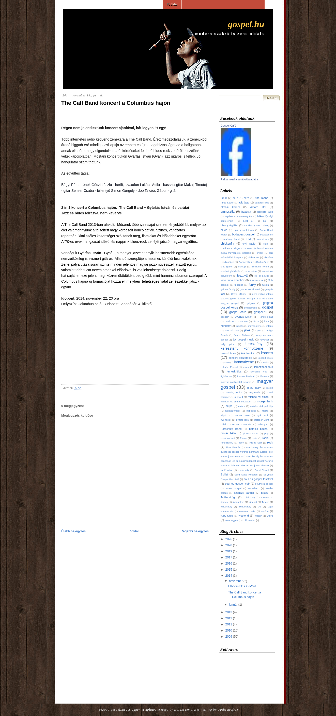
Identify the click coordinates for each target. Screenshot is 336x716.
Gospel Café (228, 125)
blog (267, 225)
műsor (241, 406)
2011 (228, 624)
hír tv (256, 321)
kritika (266, 362)
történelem (238, 502)
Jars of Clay (232, 330)
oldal (223, 424)
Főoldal (172, 4)
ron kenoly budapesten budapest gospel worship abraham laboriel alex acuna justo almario (247, 452)
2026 (228, 539)
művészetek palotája (261, 406)
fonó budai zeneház (233, 280)
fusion (265, 284)
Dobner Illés (245, 262)
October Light (261, 419)
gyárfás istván (243, 316)
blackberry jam (251, 225)
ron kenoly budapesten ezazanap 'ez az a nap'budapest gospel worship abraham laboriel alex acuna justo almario (247, 461)
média (269, 387)
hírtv (266, 321)
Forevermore (257, 280)
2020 (246, 198)
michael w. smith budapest (236, 401)
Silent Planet (261, 470)
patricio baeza (258, 428)
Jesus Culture (242, 335)
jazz (259, 330)
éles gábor (227, 266)
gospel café (237, 312)
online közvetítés (242, 424)
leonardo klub (258, 371)
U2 (259, 506)
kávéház (264, 339)
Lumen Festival (245, 376)
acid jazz (243, 202)
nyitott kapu (242, 419)
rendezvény (227, 442)
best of (248, 220)
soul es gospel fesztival (258, 479)
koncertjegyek (265, 357)
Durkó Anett (262, 262)
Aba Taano (261, 197)
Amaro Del (258, 207)
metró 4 (238, 397)
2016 (228, 563)
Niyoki (224, 415)
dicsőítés (229, 262)
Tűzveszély (245, 506)
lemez (246, 367)
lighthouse (226, 376)
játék (247, 330)
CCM (248, 239)
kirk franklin (248, 353)
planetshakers (250, 433)
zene (270, 515)
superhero (253, 488)
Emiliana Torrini (260, 266)
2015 (228, 569)
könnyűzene (244, 362)
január (233, 604)
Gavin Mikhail (238, 294)
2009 (224, 197)
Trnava (265, 502)
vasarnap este (247, 511)
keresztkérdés (228, 353)
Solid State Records (245, 474)
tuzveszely (226, 506)
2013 (228, 612)
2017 (228, 557)
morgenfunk (265, 401)
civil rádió (248, 243)
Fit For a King (261, 275)
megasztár (254, 392)
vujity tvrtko (227, 515)
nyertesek (226, 419)
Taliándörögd (228, 497)
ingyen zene (255, 326)
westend (244, 515)
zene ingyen (231, 520)
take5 (264, 492)
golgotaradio (250, 307)
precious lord (228, 438)
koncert (267, 353)
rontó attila (227, 470)
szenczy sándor (244, 492)
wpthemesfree (228, 709)
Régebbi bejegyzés (194, 531)
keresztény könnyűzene (242, 348)
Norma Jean (242, 415)
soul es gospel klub (237, 483)
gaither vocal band (250, 289)
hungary (226, 325)
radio (254, 438)
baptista (246, 211)
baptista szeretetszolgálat (238, 216)
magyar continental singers (236, 382)
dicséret (268, 257)
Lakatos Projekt (229, 367)
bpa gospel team (244, 230)
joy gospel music (243, 339)
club (265, 243)
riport (241, 442)
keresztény (254, 344)
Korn (227, 362)
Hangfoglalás (266, 316)
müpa (229, 405)
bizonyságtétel (229, 225)
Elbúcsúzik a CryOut (242, 586)
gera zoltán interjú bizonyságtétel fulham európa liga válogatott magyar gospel (247, 298)
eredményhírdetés (230, 271)
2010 (228, 630)
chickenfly (227, 243)
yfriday (258, 515)
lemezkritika (234, 371)
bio (265, 220)
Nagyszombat (232, 410)
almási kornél (230, 207)
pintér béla (228, 433)
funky (252, 284)
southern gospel (264, 483)
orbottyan (263, 424)
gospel (267, 307)
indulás (239, 326)
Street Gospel (233, 488)
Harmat (244, 321)
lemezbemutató (263, 366)
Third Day (249, 497)
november (235, 581)
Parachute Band (231, 428)
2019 (235, 198)
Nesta (265, 410)
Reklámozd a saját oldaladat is (239, 179)
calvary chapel (232, 239)
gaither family (228, 289)
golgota (251, 303)
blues (224, 229)
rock (270, 442)
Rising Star (255, 442)
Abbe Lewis (227, 202)
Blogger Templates (142, 709)
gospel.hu (246, 24)
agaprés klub (262, 202)
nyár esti (262, 415)
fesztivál (242, 275)
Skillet (224, 474)
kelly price (227, 344)
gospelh (225, 316)
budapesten (266, 234)
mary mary (254, 387)
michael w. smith (258, 396)
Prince (243, 438)
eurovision (251, 271)
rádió (265, 437)
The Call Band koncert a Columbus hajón (115, 103)
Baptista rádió (265, 211)
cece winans (262, 239)
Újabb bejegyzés (73, 531)
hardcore (229, 321)
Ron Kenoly (233, 447)
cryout (260, 252)
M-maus (264, 376)
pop (266, 433)
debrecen (254, 257)
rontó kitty (243, 470)
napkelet (251, 410)
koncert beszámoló (240, 357)
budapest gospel (243, 234)
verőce (265, 511)
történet (253, 502)
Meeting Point (233, 392)
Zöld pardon (248, 520)
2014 (228, 575)
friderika (239, 284)
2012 (228, 618)
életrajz (242, 266)
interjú (269, 326)
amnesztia (228, 211)
